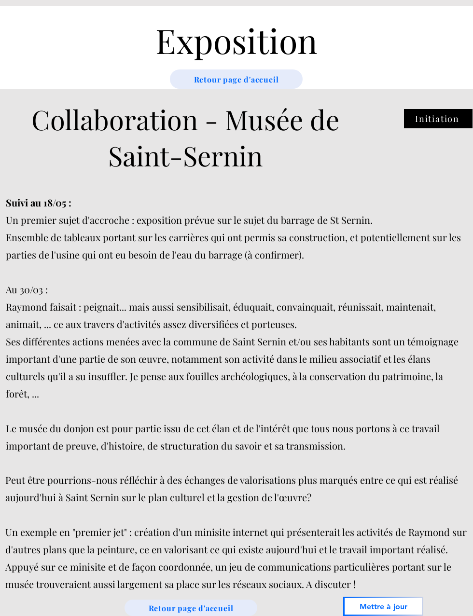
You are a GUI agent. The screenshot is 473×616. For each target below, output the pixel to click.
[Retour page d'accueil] (236, 79)
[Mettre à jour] (383, 606)
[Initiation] (438, 118)
